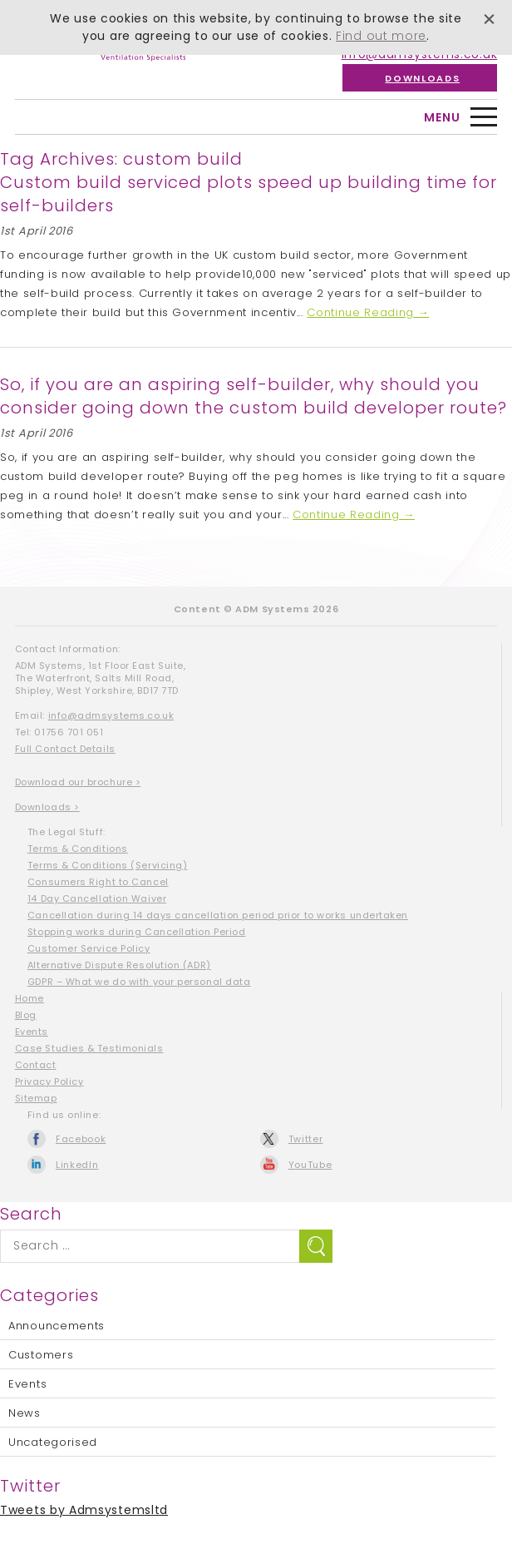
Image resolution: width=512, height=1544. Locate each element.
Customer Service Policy (88, 948)
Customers (40, 1355)
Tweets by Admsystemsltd (84, 1510)
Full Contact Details (65, 748)
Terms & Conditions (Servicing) (107, 865)
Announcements (56, 1326)
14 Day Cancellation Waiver (96, 898)
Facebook (81, 1139)
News (24, 1413)
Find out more (381, 35)
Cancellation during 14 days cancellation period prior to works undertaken (217, 915)
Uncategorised (52, 1442)
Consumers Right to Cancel (98, 881)
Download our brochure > (78, 782)
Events (31, 1031)
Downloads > (47, 807)
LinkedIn (77, 1164)
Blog (26, 1015)
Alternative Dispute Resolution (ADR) (119, 965)
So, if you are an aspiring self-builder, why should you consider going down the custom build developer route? (253, 396)
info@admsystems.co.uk (111, 715)
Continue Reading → (368, 312)
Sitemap (36, 1098)
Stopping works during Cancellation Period (136, 931)
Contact (36, 1064)
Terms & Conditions (77, 848)
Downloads (422, 77)
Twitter (305, 1139)
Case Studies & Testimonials (89, 1048)
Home (29, 998)
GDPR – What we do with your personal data (139, 981)
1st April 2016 (36, 231)
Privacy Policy (49, 1081)
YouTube (310, 1164)
